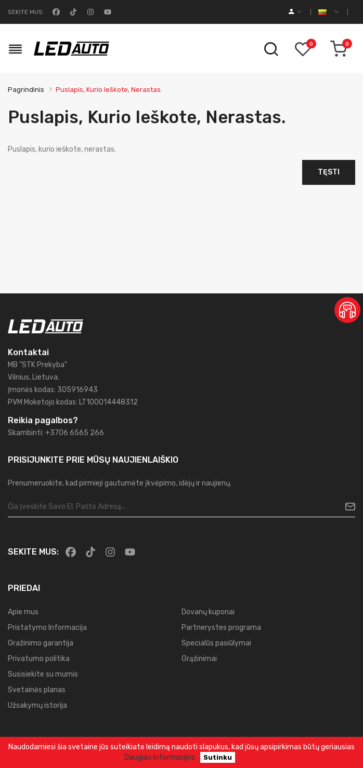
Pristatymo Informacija (47, 627)
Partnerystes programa (221, 627)
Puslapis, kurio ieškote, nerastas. (109, 89)
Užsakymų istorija (37, 705)
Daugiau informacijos (159, 757)
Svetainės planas (37, 689)
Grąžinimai (199, 658)
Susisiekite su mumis (43, 674)
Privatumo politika (39, 658)
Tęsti (329, 172)
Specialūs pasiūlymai (216, 643)
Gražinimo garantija (40, 643)
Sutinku (217, 757)
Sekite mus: (26, 12)
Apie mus (23, 612)
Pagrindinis (26, 89)
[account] (295, 12)
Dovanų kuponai (208, 612)
